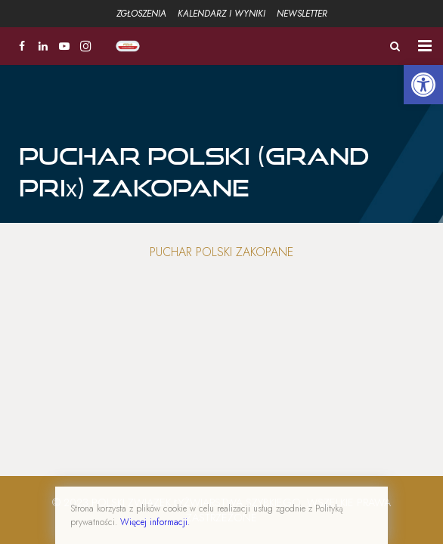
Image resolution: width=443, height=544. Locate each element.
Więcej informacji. (155, 522)
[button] (423, 84)
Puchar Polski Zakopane (221, 252)
